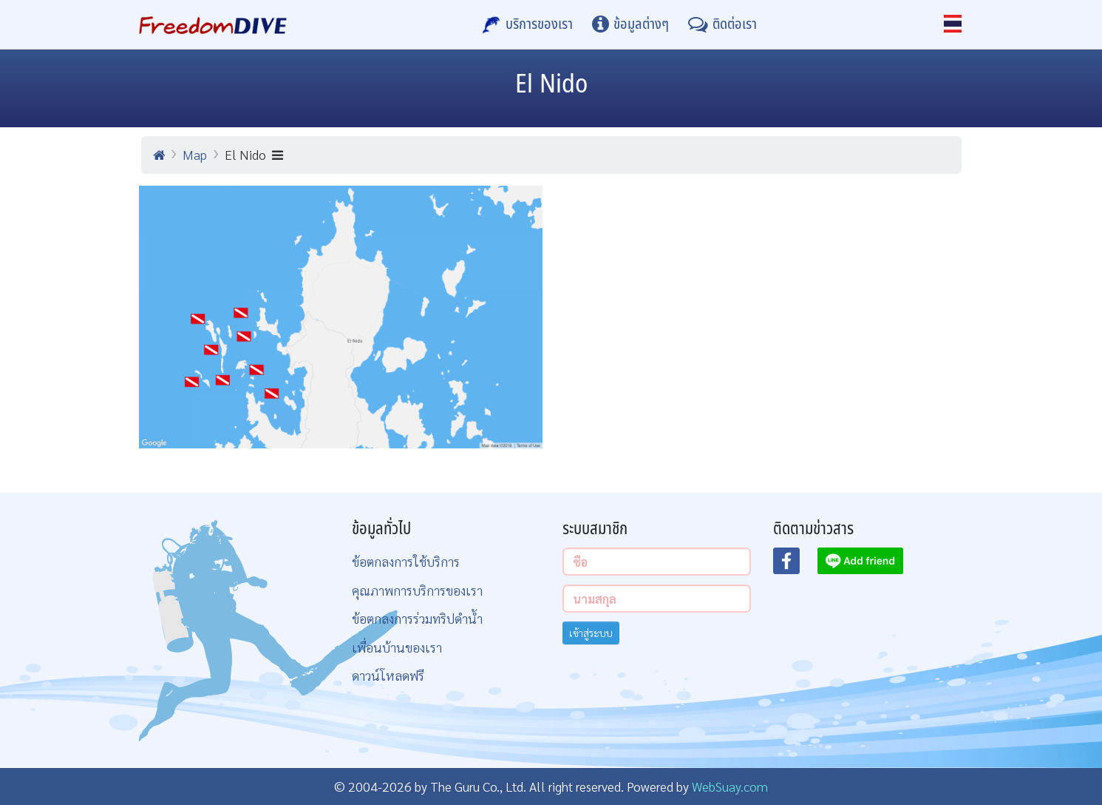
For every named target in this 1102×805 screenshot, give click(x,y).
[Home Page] (213, 24)
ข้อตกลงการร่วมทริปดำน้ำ (417, 618)
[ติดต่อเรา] (722, 24)
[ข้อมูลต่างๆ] (630, 24)
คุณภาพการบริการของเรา (417, 590)
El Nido (254, 154)
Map (195, 154)
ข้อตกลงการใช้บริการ (406, 561)
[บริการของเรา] (527, 24)
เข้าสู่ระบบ (591, 632)
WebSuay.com (730, 786)
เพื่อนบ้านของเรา (397, 647)
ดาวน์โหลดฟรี (388, 675)
